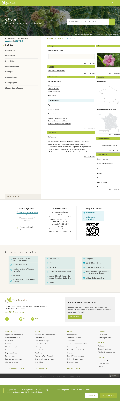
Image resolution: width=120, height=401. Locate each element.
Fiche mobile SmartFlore (89, 218)
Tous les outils (40, 368)
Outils (37, 332)
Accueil (50, 39)
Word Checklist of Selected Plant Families (23, 281)
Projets (69, 332)
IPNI (50, 263)
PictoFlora (38, 353)
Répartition (10, 61)
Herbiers (8, 344)
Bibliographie (11, 83)
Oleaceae (19, 41)
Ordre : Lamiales (53, 88)
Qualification (102, 334)
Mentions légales (58, 376)
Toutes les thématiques (14, 368)
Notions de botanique (74, 359)
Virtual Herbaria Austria (93, 278)
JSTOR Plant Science (92, 263)
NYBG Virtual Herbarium (93, 267)
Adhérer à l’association (106, 352)
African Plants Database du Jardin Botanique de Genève (59, 277)
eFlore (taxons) (40, 344)
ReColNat (15, 275)
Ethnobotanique (12, 66)
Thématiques (10, 332)
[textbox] (88, 22)
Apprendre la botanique (14, 334)
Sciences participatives (13, 359)
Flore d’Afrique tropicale (75, 356)
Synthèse (9, 45)
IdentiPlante (39, 350)
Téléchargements (104, 337)
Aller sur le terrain (11, 362)
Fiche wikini (89, 213)
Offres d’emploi (103, 363)
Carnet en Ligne (40, 337)
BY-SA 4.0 (114, 376)
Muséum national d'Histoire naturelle (22, 270)
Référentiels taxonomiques (44, 359)
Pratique (101, 357)
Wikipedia (88, 259)
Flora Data (9, 341)
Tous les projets (72, 368)
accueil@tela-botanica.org (14, 312)
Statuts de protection (14, 88)
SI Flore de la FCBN (18, 265)
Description (10, 50)
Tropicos (51, 267)
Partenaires (102, 346)
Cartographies (103, 360)
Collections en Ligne (42, 341)
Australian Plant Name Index (59, 272)
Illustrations (10, 56)
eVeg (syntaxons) (41, 347)
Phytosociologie (11, 353)
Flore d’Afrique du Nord (75, 350)
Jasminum (9, 41)
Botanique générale (73, 337)
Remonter (13, 197)
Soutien (101, 343)
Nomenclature (11, 77)
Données (101, 332)
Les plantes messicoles (13, 350)
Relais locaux (10, 356)
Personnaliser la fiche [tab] (25, 228)
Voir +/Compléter (89, 63)
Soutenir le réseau (104, 349)
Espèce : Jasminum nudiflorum (58, 121)
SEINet (51, 282)
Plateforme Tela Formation (45, 356)
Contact (43, 376)
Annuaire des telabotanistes (45, 334)
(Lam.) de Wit (86, 34)
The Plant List (53, 259)
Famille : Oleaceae (54, 91)
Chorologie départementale (76, 344)
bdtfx (60, 39)
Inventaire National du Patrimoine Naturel (20, 259)
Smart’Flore (39, 362)
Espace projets (71, 334)
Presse (100, 366)
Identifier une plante (12, 347)
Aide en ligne (75, 376)
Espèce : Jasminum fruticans (57, 118)
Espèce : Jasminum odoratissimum (59, 123)
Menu (115, 3)
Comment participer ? (13, 337)
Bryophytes (70, 341)
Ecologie (9, 72)
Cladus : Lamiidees (54, 86)
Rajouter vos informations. (56, 71)
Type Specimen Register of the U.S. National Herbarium (96, 273)
